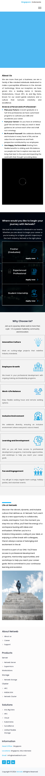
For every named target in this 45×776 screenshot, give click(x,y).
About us (7, 636)
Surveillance (9, 726)
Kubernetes (8, 722)
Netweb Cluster (10, 696)
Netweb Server (10, 662)
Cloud (6, 718)
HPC (6, 688)
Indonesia (36, 2)
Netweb (20, 772)
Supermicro (9, 666)
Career (7, 640)
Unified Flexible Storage (10, 731)
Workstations (7, 670)
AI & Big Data (9, 710)
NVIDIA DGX (8, 692)
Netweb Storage (10, 680)
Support (7, 644)
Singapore (26, 2)
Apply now (32, 258)
